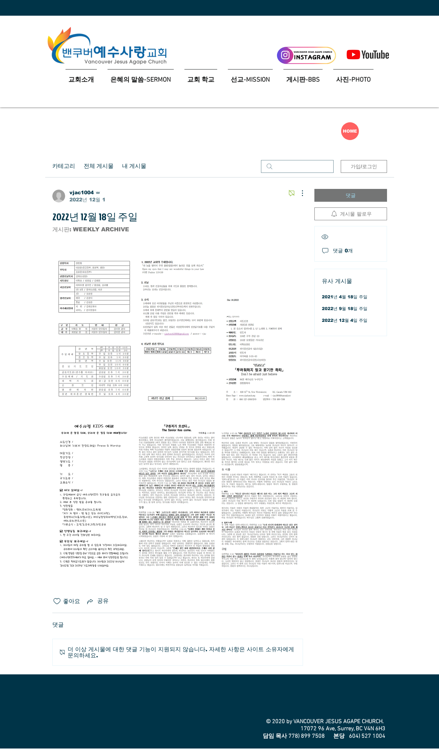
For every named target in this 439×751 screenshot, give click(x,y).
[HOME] (350, 131)
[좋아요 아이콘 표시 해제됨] (57, 601)
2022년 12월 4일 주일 (344, 320)
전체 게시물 (99, 166)
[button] (201, 76)
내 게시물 (134, 166)
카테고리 (63, 166)
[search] (297, 166)
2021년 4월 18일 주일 (344, 296)
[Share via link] (97, 601)
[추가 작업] (298, 193)
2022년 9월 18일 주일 (344, 308)
